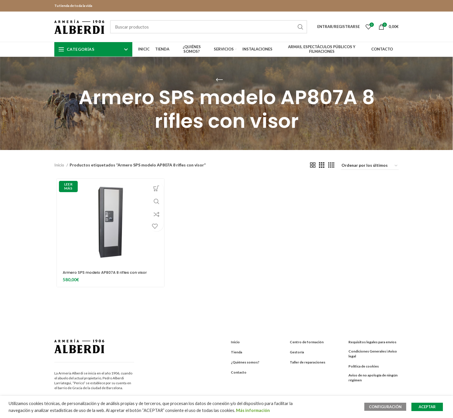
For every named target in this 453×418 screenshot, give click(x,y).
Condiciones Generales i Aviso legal (372, 353)
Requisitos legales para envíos (372, 342)
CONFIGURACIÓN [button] (387, 406)
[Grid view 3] (321, 165)
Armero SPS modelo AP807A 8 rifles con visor (109, 272)
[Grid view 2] (312, 165)
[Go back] (219, 80)
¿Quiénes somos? (245, 362)
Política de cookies (363, 366)
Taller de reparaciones (307, 362)
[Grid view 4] (331, 165)
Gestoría (297, 352)
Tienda (236, 352)
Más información (253, 410)
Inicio (59, 164)
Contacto (238, 372)
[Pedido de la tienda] (370, 166)
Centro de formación (307, 342)
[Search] (208, 26)
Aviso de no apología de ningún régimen (373, 377)
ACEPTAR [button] (427, 406)
